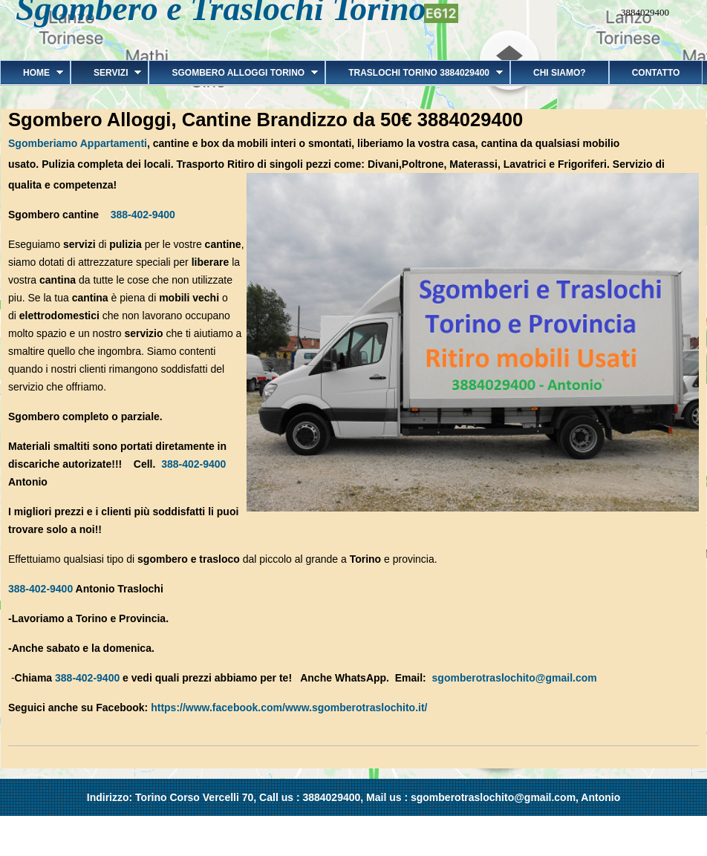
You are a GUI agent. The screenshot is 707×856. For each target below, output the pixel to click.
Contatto (656, 73)
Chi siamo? (559, 73)
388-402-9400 (143, 214)
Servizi (106, 73)
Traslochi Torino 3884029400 (414, 73)
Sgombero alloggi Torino (233, 73)
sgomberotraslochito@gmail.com (514, 678)
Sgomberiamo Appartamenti (77, 143)
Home (31, 73)
